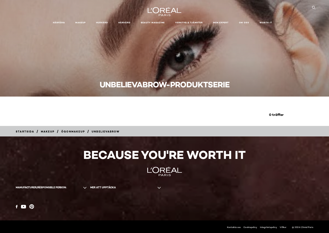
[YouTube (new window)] (23, 206)
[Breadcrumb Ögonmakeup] (73, 131)
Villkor (283, 227)
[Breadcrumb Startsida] (25, 131)
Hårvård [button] (124, 22)
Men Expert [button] (220, 22)
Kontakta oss (234, 227)
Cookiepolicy (250, 227)
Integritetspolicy (268, 227)
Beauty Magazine (153, 22)
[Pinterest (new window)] (31, 206)
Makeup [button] (80, 22)
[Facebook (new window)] (17, 206)
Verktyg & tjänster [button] (189, 22)
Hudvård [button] (102, 22)
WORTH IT (266, 22)
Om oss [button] (244, 22)
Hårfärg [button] (59, 22)
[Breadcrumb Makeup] (48, 131)
